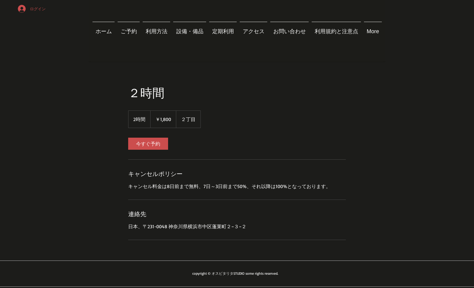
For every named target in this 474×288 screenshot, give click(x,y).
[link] (148, 144)
